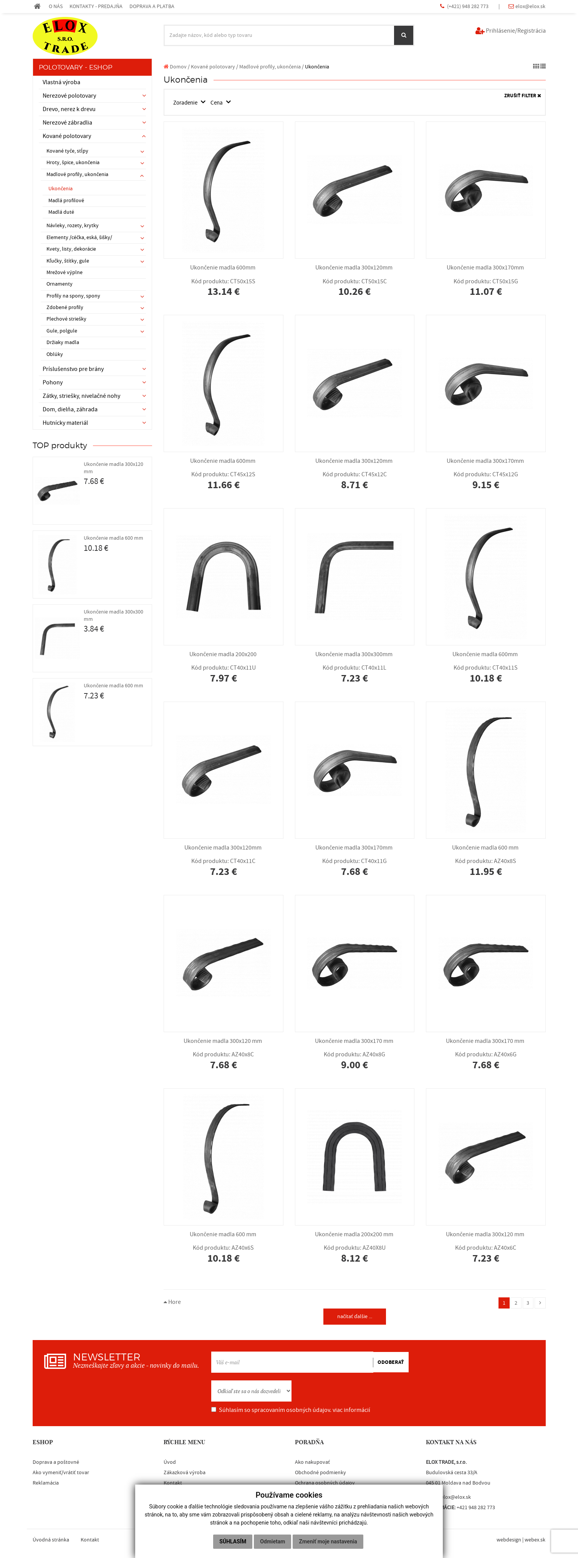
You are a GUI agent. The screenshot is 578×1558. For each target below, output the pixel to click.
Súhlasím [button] (232, 1541)
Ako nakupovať (312, 1463)
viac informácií (351, 1411)
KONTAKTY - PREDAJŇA (96, 6)
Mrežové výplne (64, 272)
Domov (175, 66)
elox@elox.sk (530, 6)
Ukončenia (60, 188)
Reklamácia (46, 1484)
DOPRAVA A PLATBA (151, 6)
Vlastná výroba (61, 82)
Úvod (170, 1463)
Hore (172, 1302)
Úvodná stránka (51, 1541)
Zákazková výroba (184, 1474)
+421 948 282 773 (476, 1509)
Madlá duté (61, 212)
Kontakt (173, 1484)
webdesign (509, 1541)
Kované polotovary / (214, 66)
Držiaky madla (62, 342)
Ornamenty (59, 284)
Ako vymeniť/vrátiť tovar (61, 1474)
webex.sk (535, 1541)
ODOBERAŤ (391, 1363)
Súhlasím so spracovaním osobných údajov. (290, 1411)
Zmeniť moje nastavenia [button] (328, 1541)
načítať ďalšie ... (354, 1317)
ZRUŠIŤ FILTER (522, 96)
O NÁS (56, 6)
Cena (221, 102)
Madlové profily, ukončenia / (271, 66)
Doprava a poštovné (56, 1463)
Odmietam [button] (272, 1541)
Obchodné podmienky (320, 1474)
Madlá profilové (66, 200)
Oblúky (54, 354)
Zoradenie (187, 102)
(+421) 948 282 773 (468, 6)
